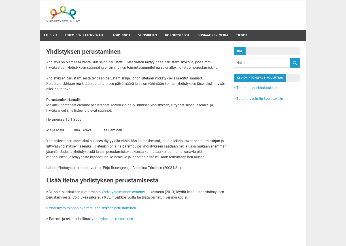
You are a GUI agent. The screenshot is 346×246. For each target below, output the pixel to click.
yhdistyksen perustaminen (112, 219)
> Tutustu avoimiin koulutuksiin (258, 98)
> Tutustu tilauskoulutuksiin (255, 88)
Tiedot (241, 35)
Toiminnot (121, 35)
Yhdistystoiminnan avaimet (123, 192)
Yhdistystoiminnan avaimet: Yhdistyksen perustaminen (92, 208)
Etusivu (50, 35)
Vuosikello (147, 35)
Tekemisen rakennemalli (85, 35)
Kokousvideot (177, 35)
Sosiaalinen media (212, 35)
